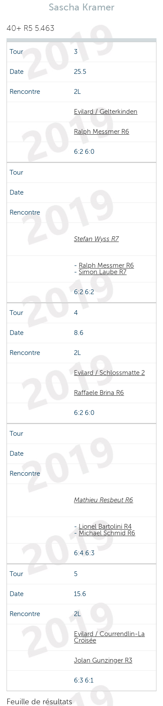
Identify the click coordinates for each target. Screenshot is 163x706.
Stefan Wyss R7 (96, 238)
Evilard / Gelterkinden (105, 111)
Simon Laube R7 (102, 271)
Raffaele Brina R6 (99, 392)
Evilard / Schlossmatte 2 (109, 372)
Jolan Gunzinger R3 (103, 660)
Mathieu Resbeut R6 (103, 500)
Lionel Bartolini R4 (105, 526)
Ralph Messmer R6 (101, 131)
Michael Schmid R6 (107, 533)
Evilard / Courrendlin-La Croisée (109, 637)
